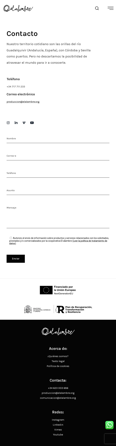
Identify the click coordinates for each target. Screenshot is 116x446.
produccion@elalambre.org (23, 101)
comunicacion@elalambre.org (58, 397)
